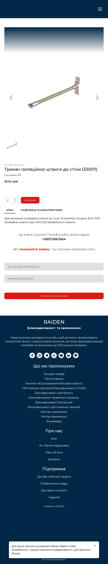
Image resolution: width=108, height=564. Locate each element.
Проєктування (54, 378)
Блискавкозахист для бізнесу (54, 393)
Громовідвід (54, 421)
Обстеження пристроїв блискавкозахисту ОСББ (54, 388)
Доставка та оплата (54, 490)
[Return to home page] (22, 9)
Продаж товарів (53, 374)
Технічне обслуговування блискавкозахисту (54, 383)
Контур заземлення (54, 416)
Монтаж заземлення (54, 411)
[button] (15, 199)
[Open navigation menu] (100, 9)
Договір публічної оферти (54, 476)
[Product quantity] (10, 200)
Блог (54, 438)
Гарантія (54, 497)
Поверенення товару (54, 483)
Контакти (54, 459)
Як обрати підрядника (54, 445)
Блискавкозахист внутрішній (54, 402)
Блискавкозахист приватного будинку (54, 397)
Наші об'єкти (54, 452)
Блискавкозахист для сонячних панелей (54, 407)
